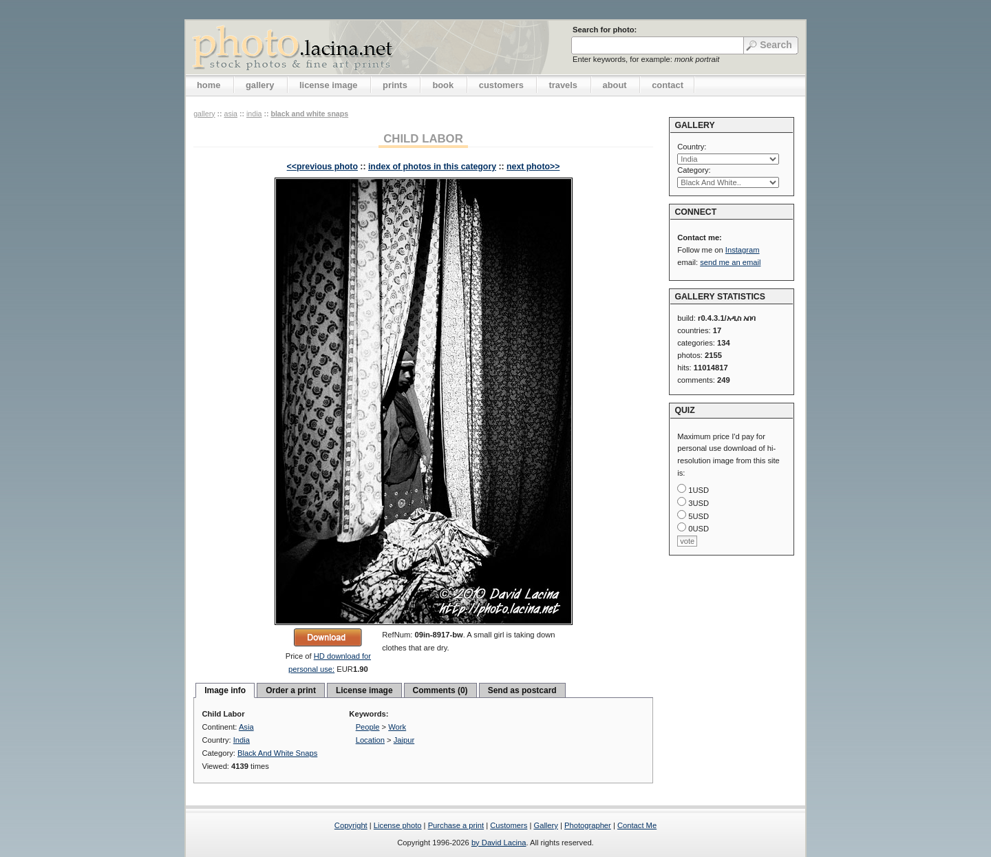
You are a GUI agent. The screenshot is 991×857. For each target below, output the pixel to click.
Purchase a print (456, 825)
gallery (260, 85)
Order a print (291, 690)
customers (501, 85)
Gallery (545, 825)
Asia (230, 113)
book (443, 85)
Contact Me (637, 825)
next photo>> (533, 166)
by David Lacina (498, 842)
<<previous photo (322, 166)
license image (328, 85)
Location (370, 740)
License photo (398, 825)
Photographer (587, 825)
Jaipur (404, 740)
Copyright (350, 825)
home (208, 85)
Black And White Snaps (309, 113)
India (254, 113)
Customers (508, 825)
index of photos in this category (432, 166)
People (368, 727)
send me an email (730, 262)
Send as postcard (522, 690)
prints (395, 85)
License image (364, 690)
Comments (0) (440, 690)
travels (562, 85)
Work (397, 727)
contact (667, 85)
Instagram (742, 250)
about (615, 85)
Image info (225, 690)
